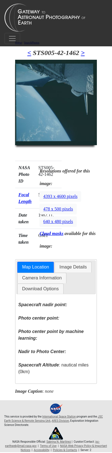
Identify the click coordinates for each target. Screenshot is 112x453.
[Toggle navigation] (12, 38)
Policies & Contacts (65, 450)
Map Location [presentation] (35, 267)
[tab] (35, 267)
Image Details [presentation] (73, 267)
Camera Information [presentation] (42, 277)
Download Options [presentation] (40, 288)
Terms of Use (48, 445)
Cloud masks (51, 233)
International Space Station (59, 416)
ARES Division (60, 420)
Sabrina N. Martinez (58, 441)
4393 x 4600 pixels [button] (60, 196)
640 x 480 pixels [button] (58, 221)
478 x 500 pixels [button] (58, 209)
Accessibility (41, 450)
